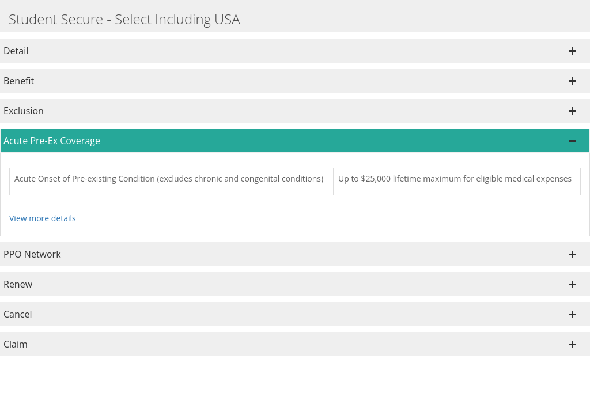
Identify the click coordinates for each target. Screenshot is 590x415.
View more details (42, 218)
